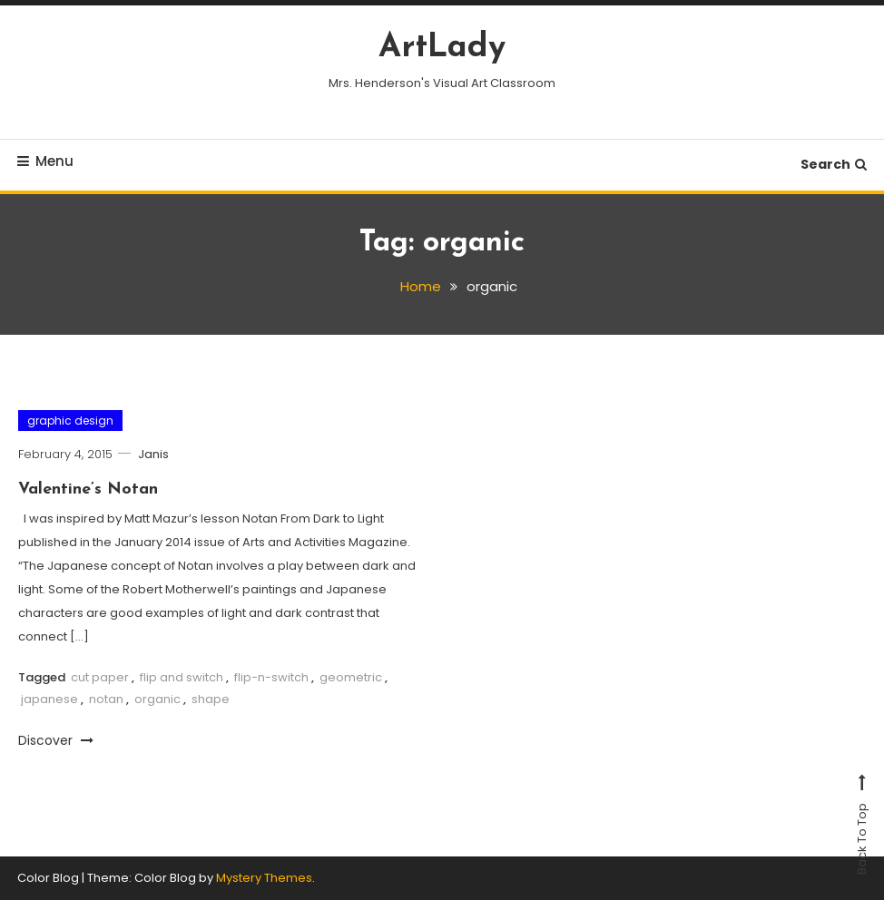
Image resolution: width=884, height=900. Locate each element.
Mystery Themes (264, 877)
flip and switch (181, 677)
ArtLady (442, 48)
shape (211, 699)
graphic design (70, 420)
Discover (55, 740)
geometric (350, 677)
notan (106, 699)
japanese (49, 699)
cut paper (100, 677)
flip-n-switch (271, 677)
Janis (153, 454)
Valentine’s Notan (88, 489)
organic (157, 699)
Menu (45, 161)
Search (834, 164)
